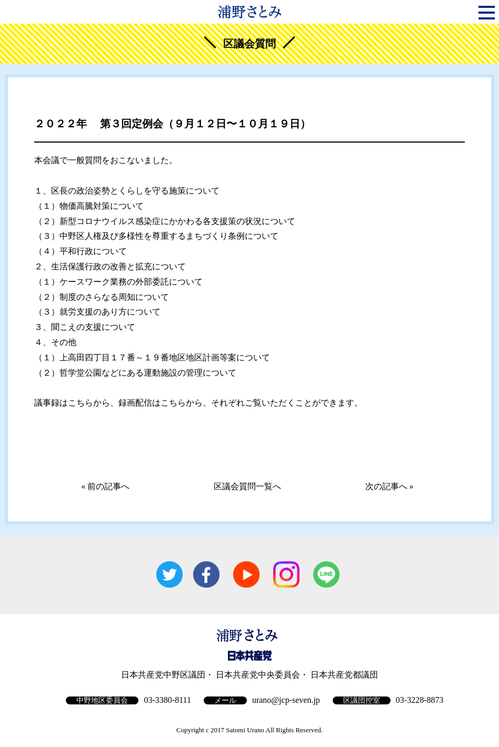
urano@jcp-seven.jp (286, 699)
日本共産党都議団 (344, 674)
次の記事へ (386, 486)
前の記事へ (108, 486)
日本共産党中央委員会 (258, 674)
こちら (80, 402)
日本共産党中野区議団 (163, 674)
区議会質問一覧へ (247, 486)
